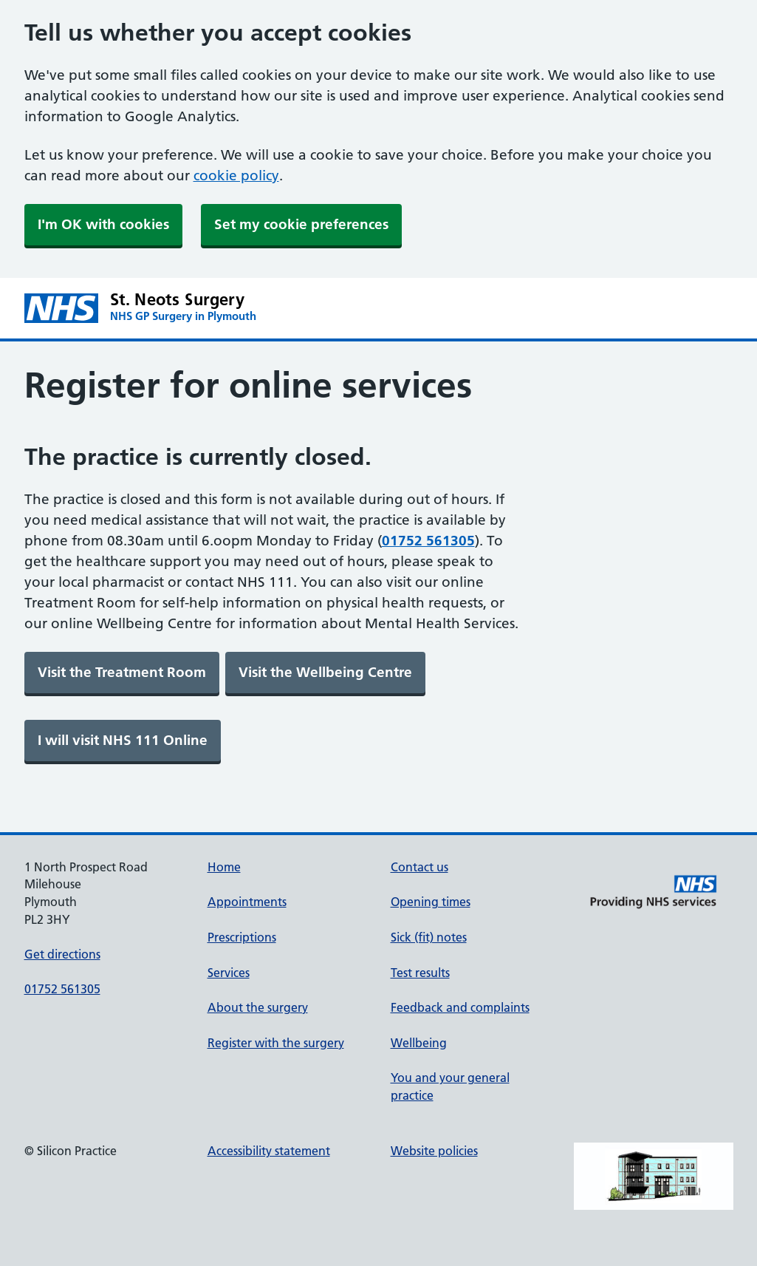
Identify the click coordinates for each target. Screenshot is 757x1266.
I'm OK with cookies (103, 224)
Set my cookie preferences (301, 224)
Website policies (434, 1150)
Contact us (419, 867)
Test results (420, 972)
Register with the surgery (276, 1042)
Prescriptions (242, 937)
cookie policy (236, 175)
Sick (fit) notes (429, 937)
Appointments (247, 901)
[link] (121, 672)
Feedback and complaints (460, 1007)
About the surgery (258, 1007)
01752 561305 (62, 988)
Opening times (430, 901)
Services (229, 972)
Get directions (62, 954)
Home (224, 867)
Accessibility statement (269, 1150)
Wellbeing (419, 1042)
